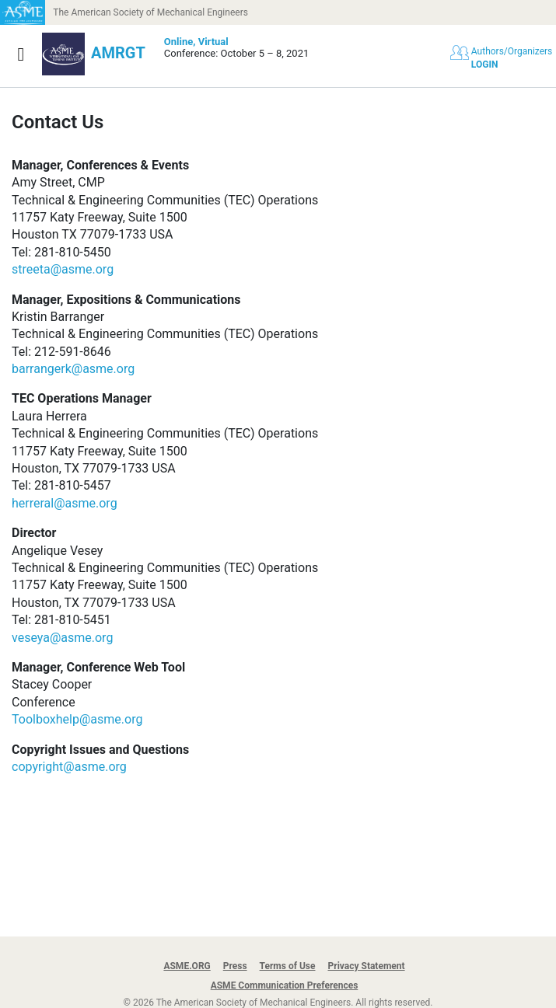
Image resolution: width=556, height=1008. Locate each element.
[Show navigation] (21, 54)
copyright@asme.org (69, 766)
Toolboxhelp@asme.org (77, 719)
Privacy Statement (366, 966)
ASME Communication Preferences (284, 985)
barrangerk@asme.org (73, 368)
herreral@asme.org (64, 503)
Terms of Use (288, 966)
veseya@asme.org (62, 637)
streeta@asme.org (63, 269)
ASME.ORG (186, 966)
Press (235, 966)
